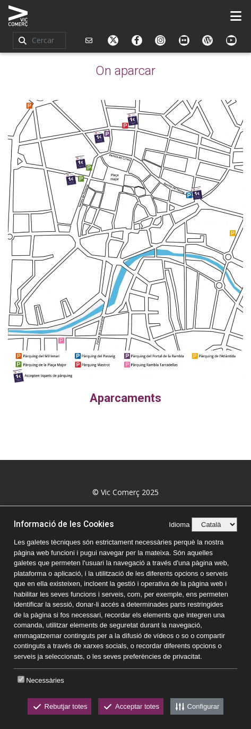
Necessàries (45, 680)
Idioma (179, 525)
